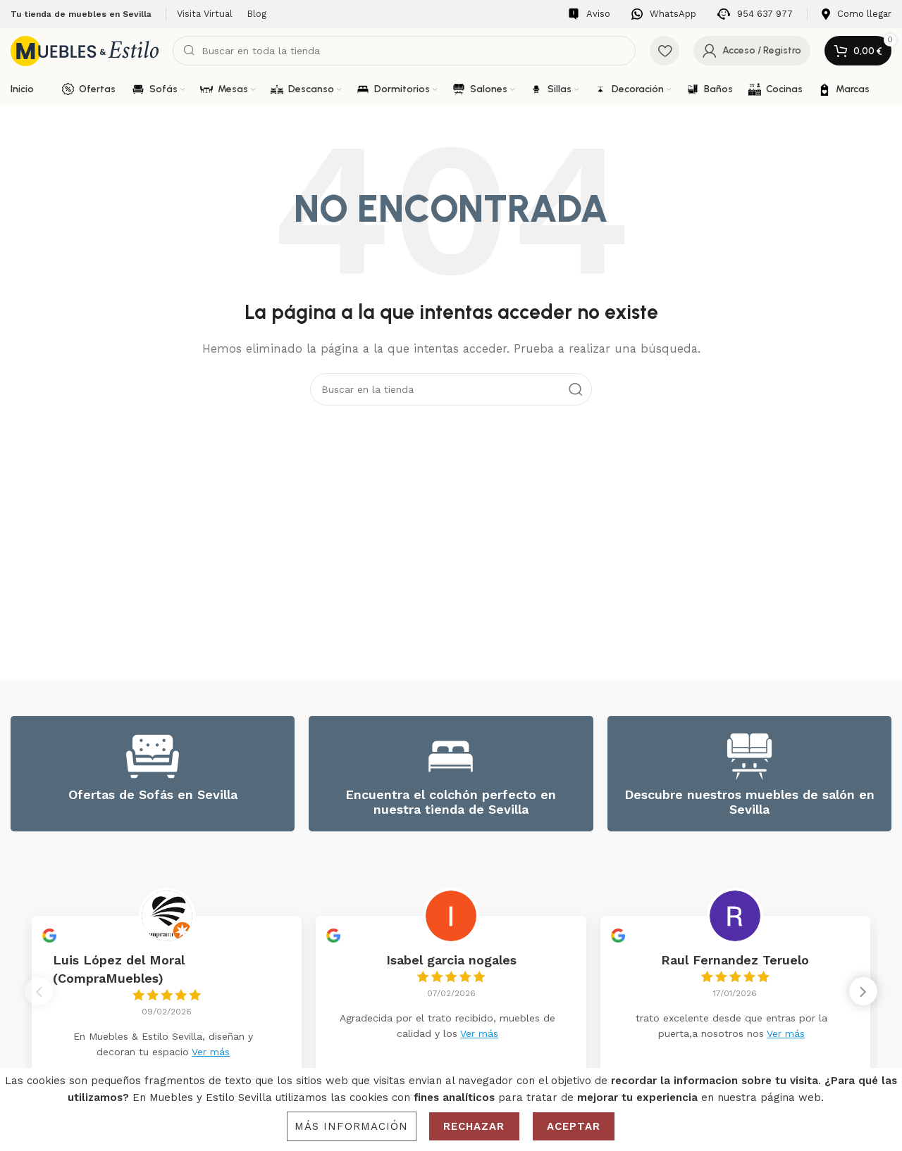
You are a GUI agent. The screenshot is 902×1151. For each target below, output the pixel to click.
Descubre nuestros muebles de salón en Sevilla (749, 802)
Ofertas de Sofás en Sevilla (152, 794)
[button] (863, 995)
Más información (352, 1126)
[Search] (404, 50)
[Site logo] (85, 50)
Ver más (211, 1051)
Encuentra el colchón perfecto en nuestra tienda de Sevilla (450, 802)
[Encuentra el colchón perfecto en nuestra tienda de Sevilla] (450, 756)
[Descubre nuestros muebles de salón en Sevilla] (749, 756)
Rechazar (474, 1126)
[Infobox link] (589, 14)
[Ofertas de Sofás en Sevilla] (152, 756)
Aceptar (574, 1126)
